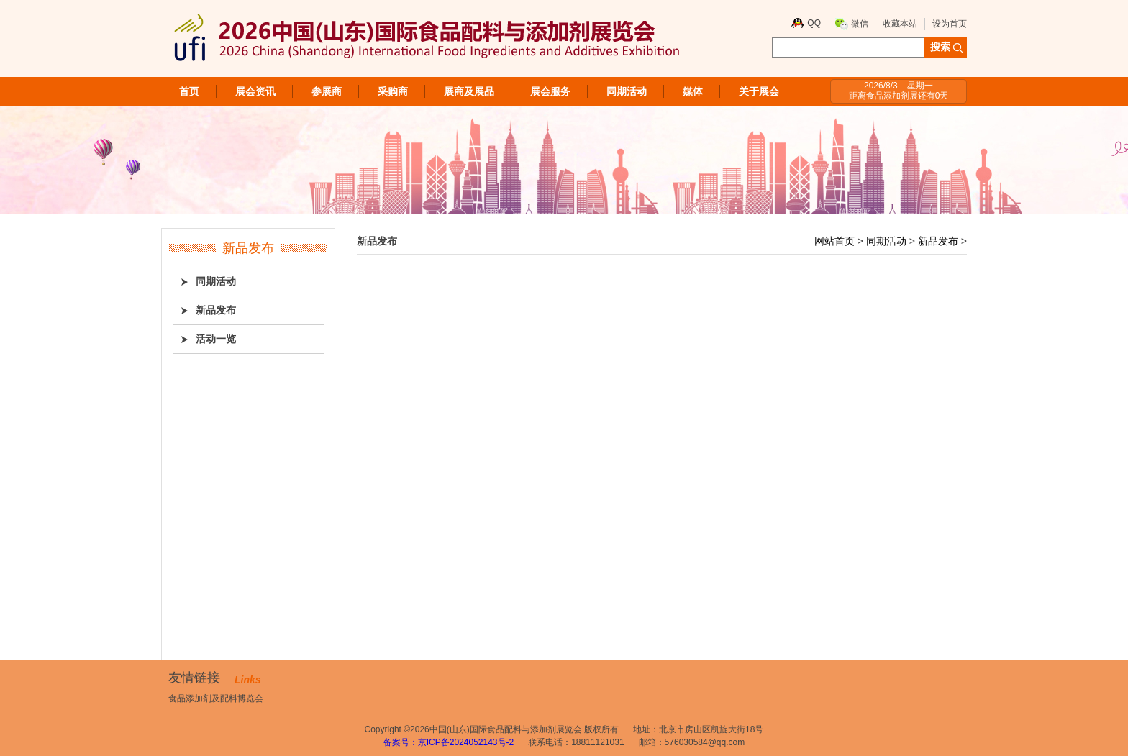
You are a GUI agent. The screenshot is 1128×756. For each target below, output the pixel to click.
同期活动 (626, 91)
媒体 (693, 91)
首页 (189, 91)
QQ (814, 23)
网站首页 (834, 241)
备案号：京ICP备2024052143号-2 (448, 742)
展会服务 (550, 91)
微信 (859, 24)
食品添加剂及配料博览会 (215, 698)
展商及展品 (469, 91)
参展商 (326, 91)
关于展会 (759, 91)
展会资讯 (255, 91)
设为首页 (949, 24)
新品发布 (938, 241)
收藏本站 (900, 24)
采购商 (393, 91)
